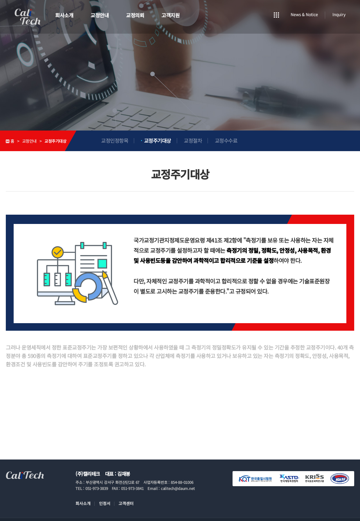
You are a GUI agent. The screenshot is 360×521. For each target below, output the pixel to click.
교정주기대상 (157, 140)
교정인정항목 (114, 140)
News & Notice (304, 14)
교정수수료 (226, 140)
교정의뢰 (135, 14)
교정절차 (193, 140)
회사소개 (64, 14)
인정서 (104, 503)
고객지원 (170, 14)
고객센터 (126, 503)
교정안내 (100, 14)
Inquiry (338, 14)
